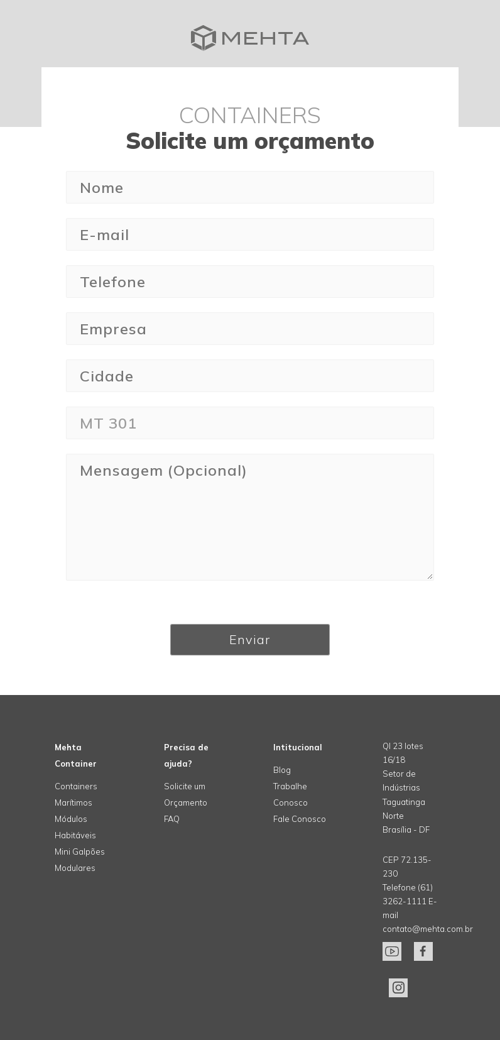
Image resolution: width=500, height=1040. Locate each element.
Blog (282, 770)
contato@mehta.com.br (428, 929)
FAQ (172, 819)
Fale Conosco (299, 819)
